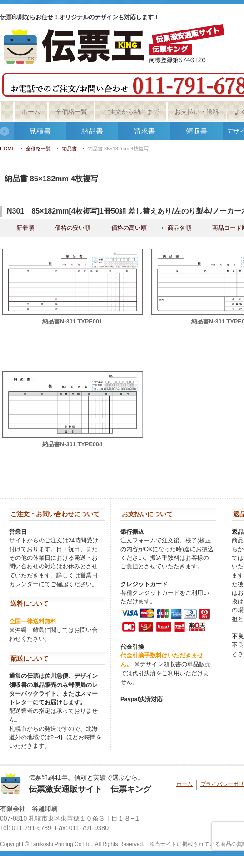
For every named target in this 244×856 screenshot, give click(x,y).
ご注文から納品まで (130, 111)
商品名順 (179, 227)
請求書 (144, 131)
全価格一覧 (71, 111)
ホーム (30, 111)
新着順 (25, 227)
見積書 (40, 131)
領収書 (197, 131)
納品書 (92, 131)
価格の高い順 (129, 227)
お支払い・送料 (196, 111)
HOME (7, 148)
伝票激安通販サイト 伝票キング (90, 789)
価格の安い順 (72, 227)
